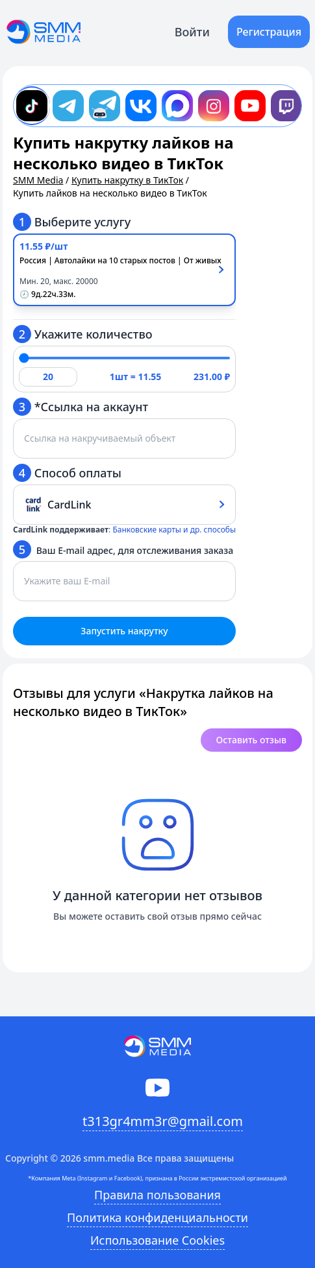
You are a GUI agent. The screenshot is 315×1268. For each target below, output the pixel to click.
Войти (192, 32)
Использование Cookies (157, 1240)
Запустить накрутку (124, 631)
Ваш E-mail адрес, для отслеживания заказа (123, 549)
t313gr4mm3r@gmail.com (162, 1121)
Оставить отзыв (251, 740)
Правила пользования (157, 1194)
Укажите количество (83, 334)
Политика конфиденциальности (157, 1217)
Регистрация (268, 32)
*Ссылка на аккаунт (80, 407)
